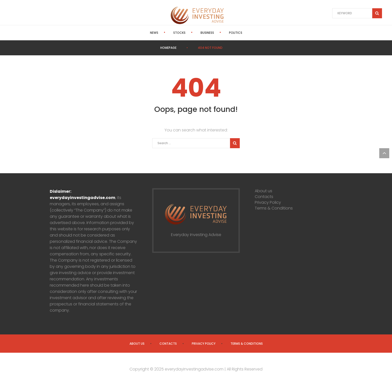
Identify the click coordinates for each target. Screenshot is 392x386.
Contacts (264, 197)
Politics (235, 33)
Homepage (168, 48)
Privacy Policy (268, 202)
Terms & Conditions (274, 208)
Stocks (179, 33)
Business (207, 33)
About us (263, 191)
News (154, 33)
